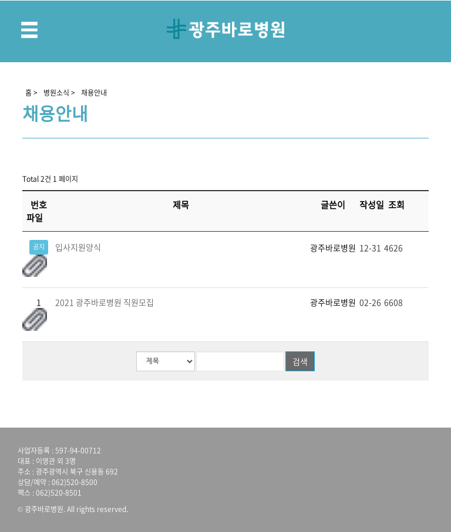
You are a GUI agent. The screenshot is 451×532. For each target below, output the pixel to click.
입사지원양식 (78, 247)
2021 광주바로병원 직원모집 (104, 302)
